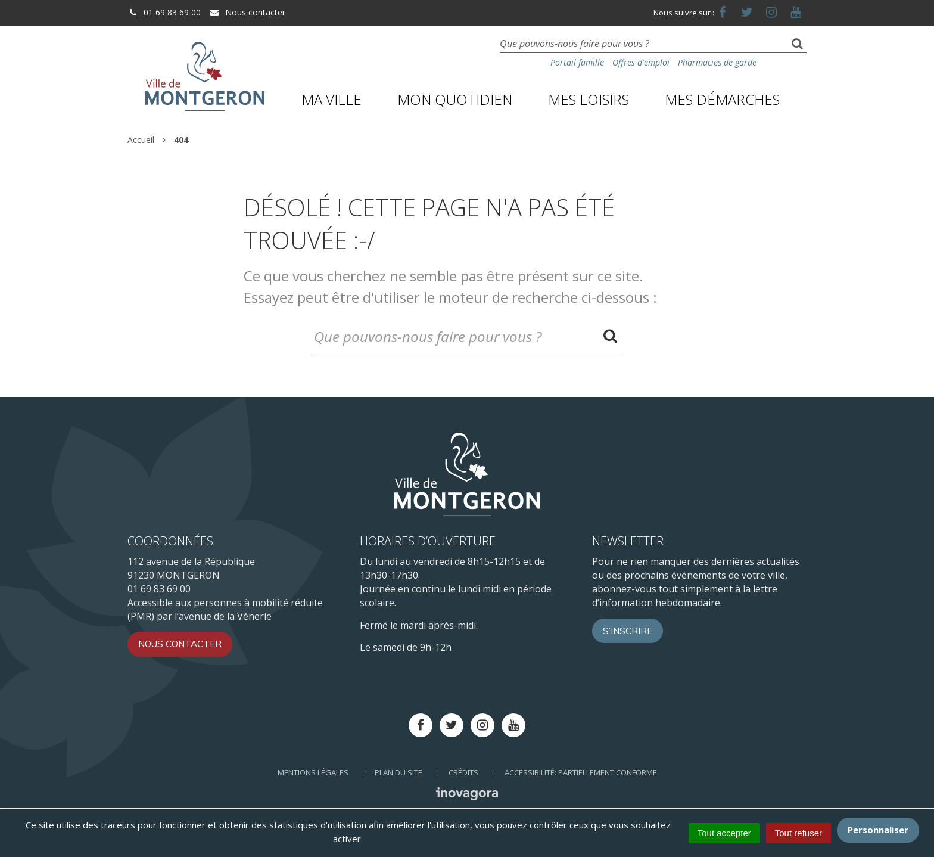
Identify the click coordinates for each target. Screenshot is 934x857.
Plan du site (398, 772)
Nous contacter (247, 12)
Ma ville (331, 99)
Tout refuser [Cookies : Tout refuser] (798, 833)
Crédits (463, 772)
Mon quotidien (454, 99)
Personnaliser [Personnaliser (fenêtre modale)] (878, 830)
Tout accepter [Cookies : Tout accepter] (724, 833)
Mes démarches (722, 99)
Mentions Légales (313, 772)
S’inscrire (627, 630)
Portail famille (577, 62)
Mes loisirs (588, 99)
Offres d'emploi (641, 62)
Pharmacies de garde (717, 62)
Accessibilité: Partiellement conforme (581, 772)
